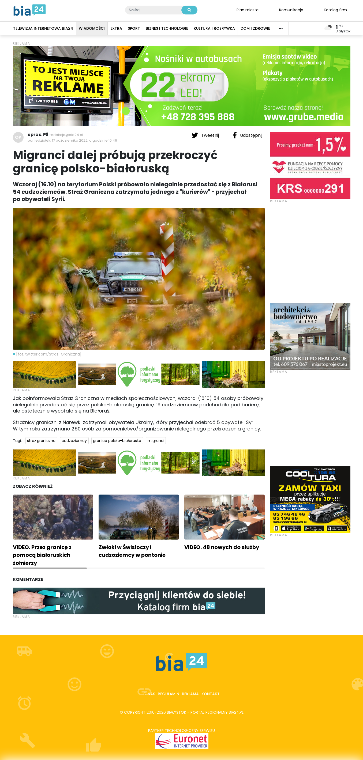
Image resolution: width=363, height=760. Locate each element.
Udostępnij (247, 135)
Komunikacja (291, 9)
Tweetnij (206, 135)
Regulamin (168, 693)
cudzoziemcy (74, 440)
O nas (149, 693)
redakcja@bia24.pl (66, 134)
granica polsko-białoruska (117, 440)
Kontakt (210, 693)
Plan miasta (248, 9)
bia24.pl (236, 712)
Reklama (190, 693)
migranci (156, 440)
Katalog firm (335, 9)
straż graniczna (41, 440)
